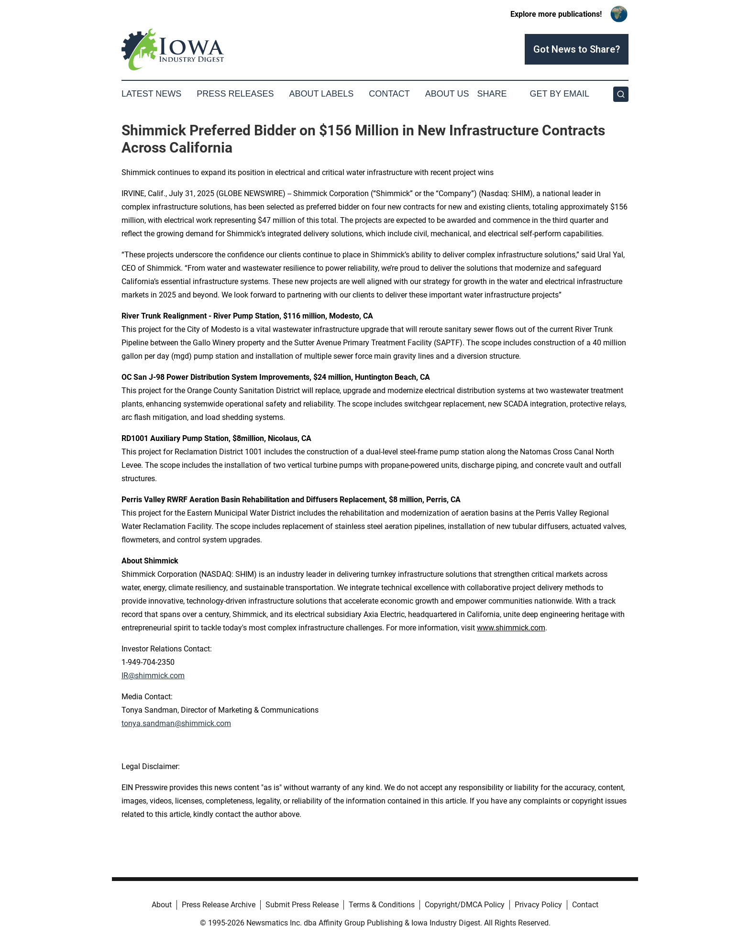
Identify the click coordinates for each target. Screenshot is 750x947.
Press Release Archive (218, 904)
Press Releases (235, 94)
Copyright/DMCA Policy (465, 904)
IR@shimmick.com (153, 675)
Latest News (151, 94)
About (162, 904)
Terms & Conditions (382, 904)
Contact (389, 94)
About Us (447, 94)
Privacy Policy (538, 904)
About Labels (321, 94)
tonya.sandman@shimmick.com (176, 723)
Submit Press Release (302, 904)
